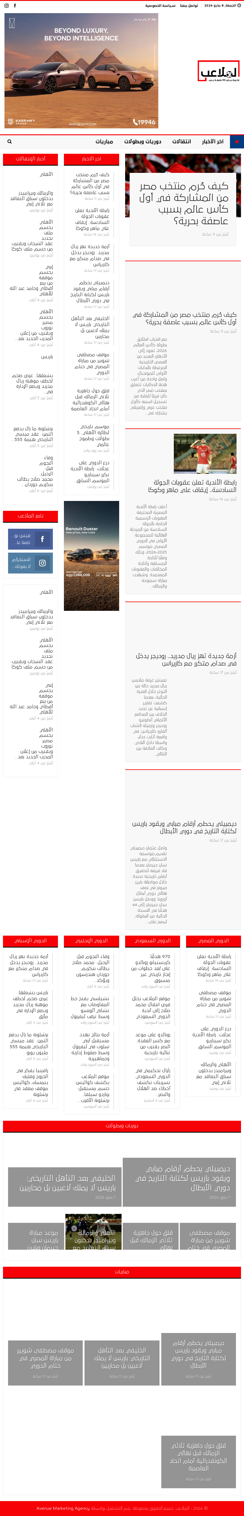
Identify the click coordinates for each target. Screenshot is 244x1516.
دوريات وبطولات (142, 141)
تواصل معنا (189, 5)
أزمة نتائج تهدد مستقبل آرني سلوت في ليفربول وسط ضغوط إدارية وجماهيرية (90, 1047)
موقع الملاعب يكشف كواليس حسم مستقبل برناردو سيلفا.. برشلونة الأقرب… (92, 1088)
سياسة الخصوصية (160, 5)
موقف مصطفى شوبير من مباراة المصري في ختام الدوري (45, 1358)
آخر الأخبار (213, 141)
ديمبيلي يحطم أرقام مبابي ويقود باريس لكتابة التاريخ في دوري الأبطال (182, 1178)
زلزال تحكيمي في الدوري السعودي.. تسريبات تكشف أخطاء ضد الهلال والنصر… (152, 1082)
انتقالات (181, 141)
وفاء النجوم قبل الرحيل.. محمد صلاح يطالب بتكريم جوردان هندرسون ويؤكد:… (90, 968)
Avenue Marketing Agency (63, 1508)
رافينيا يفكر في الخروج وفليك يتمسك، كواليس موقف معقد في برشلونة (30, 1082)
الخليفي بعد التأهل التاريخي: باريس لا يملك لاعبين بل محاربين (122, 1358)
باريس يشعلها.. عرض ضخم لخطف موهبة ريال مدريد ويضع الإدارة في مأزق (30, 1005)
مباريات (104, 141)
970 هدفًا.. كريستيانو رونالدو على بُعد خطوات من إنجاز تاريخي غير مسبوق (150, 968)
